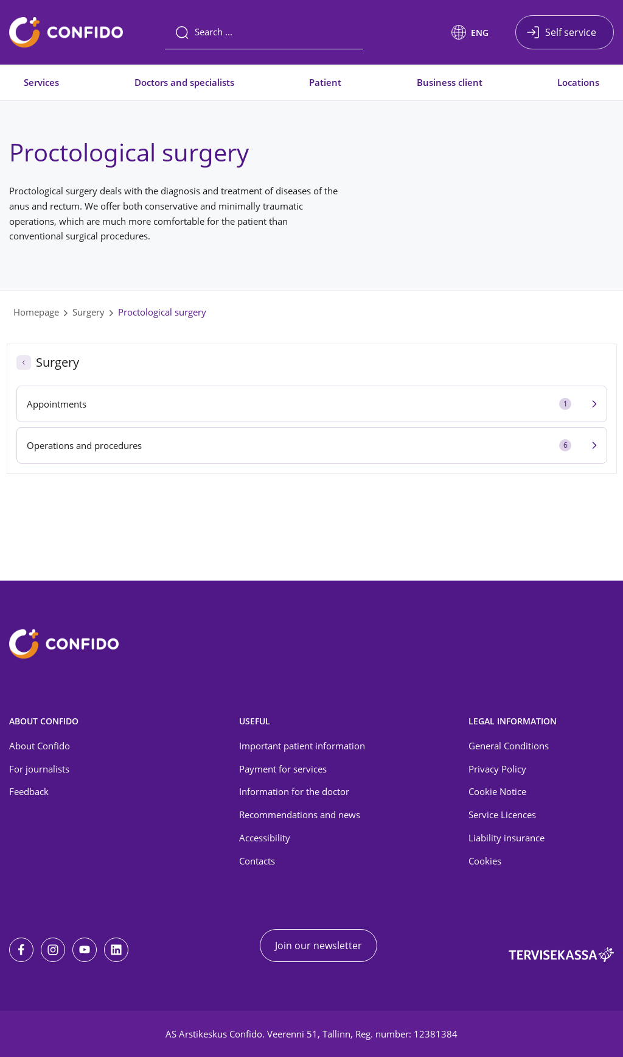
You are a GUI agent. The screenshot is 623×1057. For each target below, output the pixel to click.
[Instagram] (53, 950)
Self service (570, 32)
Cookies (484, 861)
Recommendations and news (299, 814)
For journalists (39, 769)
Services (41, 82)
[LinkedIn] (116, 950)
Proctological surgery (162, 312)
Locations (578, 82)
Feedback (29, 791)
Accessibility (264, 838)
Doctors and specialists (184, 82)
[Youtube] (84, 950)
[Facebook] (21, 950)
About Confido (39, 746)
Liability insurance (506, 838)
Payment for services (283, 769)
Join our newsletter (318, 945)
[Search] (264, 32)
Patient (325, 82)
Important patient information (302, 746)
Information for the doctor (294, 791)
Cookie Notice (497, 791)
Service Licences (502, 814)
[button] (470, 32)
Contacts (257, 861)
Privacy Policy (497, 769)
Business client (449, 82)
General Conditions (508, 746)
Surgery (88, 312)
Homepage (36, 312)
